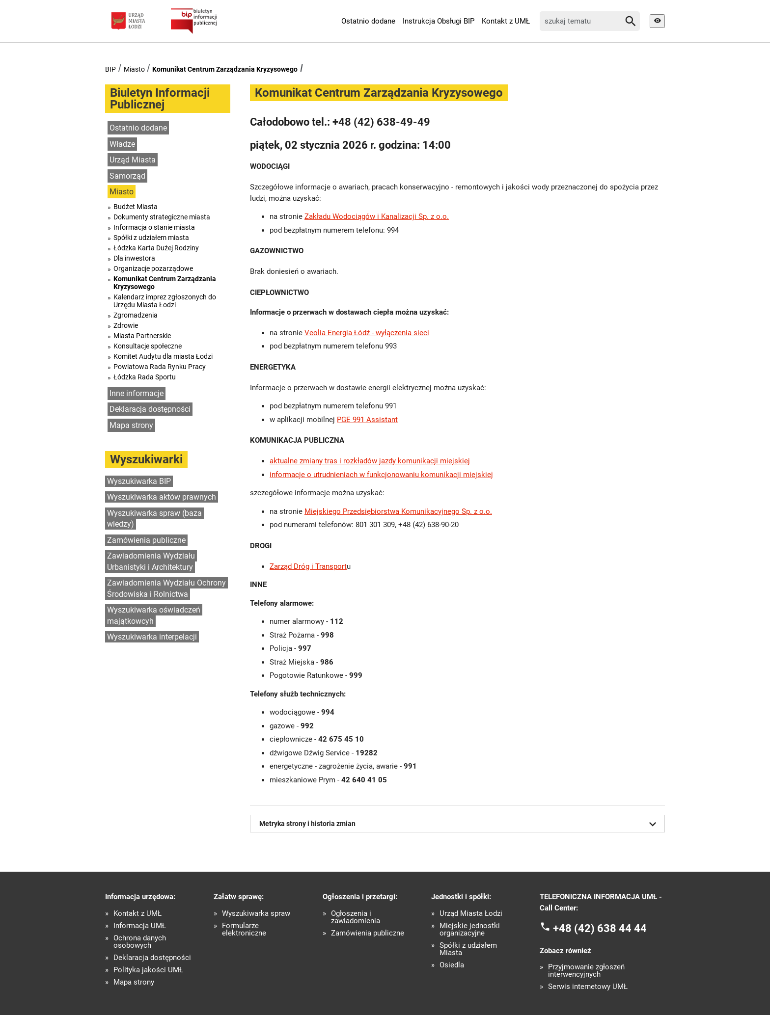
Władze (122, 144)
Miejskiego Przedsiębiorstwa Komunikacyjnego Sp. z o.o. (398, 511)
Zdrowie (125, 325)
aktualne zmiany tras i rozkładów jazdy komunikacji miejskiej (370, 460)
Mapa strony (131, 425)
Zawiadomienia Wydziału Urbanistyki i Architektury (151, 561)
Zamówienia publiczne (146, 540)
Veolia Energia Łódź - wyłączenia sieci (366, 332)
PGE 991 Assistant (367, 419)
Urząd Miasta (133, 159)
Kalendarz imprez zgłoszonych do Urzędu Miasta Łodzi (164, 301)
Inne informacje (137, 393)
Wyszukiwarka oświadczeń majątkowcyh (153, 615)
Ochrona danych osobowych (139, 942)
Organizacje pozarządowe (153, 268)
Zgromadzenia (135, 315)
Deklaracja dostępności (150, 409)
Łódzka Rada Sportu (144, 377)
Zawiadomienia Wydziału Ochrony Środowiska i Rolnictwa (166, 588)
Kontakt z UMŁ (506, 21)
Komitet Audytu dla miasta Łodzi (163, 356)
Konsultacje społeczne (147, 346)
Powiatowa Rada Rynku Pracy (159, 367)
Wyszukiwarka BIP (139, 481)
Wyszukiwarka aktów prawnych (161, 497)
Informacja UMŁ (139, 926)
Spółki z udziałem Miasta (468, 949)
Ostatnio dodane (368, 21)
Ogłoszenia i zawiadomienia (355, 917)
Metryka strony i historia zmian (459, 824)
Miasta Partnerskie (142, 336)
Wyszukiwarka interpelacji (152, 636)
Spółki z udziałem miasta (151, 237)
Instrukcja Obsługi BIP (438, 21)
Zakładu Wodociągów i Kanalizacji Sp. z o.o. (376, 216)
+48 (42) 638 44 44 (600, 928)
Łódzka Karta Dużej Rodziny (156, 248)
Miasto (134, 69)
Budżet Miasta (135, 207)
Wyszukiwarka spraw (256, 913)
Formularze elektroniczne (244, 929)
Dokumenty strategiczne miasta (161, 217)
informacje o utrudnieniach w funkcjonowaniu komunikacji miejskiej (381, 474)
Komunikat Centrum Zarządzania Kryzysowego (225, 69)
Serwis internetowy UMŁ (588, 986)
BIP (110, 69)
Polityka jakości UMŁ (148, 970)
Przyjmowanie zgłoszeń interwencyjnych (586, 970)
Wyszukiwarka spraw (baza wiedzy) (154, 518)
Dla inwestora (134, 258)
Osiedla (452, 965)
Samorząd (127, 176)
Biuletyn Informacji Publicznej (160, 98)
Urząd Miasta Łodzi (471, 913)
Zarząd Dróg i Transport (308, 566)
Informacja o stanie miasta (154, 227)
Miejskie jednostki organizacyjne (470, 929)
